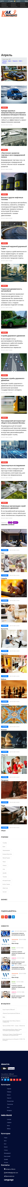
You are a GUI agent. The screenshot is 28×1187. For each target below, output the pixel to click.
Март (4, 1017)
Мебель (3, 679)
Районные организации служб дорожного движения (13, 507)
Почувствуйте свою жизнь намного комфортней (11, 1021)
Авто (9, 61)
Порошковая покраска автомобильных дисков (18, 934)
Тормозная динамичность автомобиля (11, 290)
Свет (2, 553)
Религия (4, 730)
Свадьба (4, 578)
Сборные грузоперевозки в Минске (11, 1013)
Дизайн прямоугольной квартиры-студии (18, 962)
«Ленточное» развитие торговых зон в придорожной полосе (13, 155)
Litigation (9, 1122)
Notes (8, 1125)
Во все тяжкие (6, 884)
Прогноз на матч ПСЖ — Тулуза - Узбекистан (14, 1025)
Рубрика (4, 550)
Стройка (5, 842)
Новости (15, 61)
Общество (4, 755)
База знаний (7, 1156)
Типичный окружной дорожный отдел (14, 247)
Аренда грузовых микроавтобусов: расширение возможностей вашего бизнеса (13, 113)
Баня (4, 846)
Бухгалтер (4, 629)
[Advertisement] (14, 32)
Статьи (6, 1150)
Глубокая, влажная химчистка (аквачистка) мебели (18, 953)
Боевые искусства (7, 854)
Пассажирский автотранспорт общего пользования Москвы (13, 422)
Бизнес (14, 947)
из (11, 1074)
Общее (3, 831)
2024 (20, 61)
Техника (5, 876)
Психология (5, 704)
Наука (3, 805)
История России (7, 880)
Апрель (4, 63)
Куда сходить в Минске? (9, 1009)
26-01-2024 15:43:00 (6, 169)
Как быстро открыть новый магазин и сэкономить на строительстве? (12, 1035)
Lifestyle (9, 1119)
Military (9, 1128)
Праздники (4, 780)
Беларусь (9, 1110)
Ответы (4, 865)
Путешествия (10, 1101)
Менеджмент (7, 1153)
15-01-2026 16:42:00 (14, 550)
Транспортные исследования (13, 465)
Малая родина (6, 858)
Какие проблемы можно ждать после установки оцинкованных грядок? (12, 1030)
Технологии (15, 939)
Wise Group (15, 943)
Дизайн (4, 873)
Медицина (4, 654)
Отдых (5, 1137)
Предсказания (6, 850)
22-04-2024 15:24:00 (6, 124)
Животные (4, 604)
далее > (15, 522)
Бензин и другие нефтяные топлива (12, 198)
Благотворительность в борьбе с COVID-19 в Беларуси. (14, 1040)
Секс (4, 869)
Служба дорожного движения (13, 336)
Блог (5, 1143)
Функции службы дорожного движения (12, 379)
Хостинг (5, 891)
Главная (4, 61)
